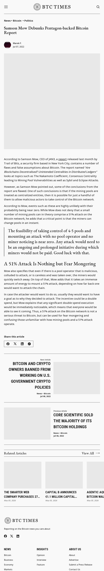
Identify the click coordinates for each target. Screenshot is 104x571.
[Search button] (98, 7)
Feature (41, 533)
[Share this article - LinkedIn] (22, 312)
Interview (41, 528)
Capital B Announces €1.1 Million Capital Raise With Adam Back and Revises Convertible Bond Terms (63, 462)
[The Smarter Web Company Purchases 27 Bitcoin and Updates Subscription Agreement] (22, 443)
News (7, 20)
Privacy (60, 567)
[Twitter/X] (11, 504)
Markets (8, 537)
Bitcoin (17, 20)
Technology (10, 547)
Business (8, 528)
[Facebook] (5, 504)
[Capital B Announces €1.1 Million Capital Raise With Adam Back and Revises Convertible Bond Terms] (64, 443)
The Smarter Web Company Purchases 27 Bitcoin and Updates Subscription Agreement (22, 462)
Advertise (73, 528)
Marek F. (17, 43)
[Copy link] (29, 311)
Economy (8, 533)
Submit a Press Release (80, 533)
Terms (69, 567)
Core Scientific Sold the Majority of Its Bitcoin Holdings (73, 388)
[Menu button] (6, 7)
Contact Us (74, 537)
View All (91, 421)
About (72, 523)
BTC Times (50, 567)
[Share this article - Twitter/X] (15, 312)
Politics (28, 20)
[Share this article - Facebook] (7, 311)
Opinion (41, 523)
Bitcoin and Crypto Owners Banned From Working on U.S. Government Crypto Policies (30, 343)
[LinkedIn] (17, 504)
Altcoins (8, 552)
